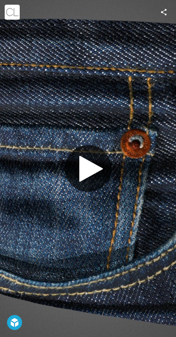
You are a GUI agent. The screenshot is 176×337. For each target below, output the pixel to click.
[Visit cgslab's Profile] (12, 12)
